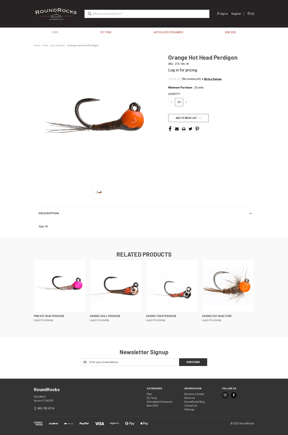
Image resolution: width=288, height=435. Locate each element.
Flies (55, 32)
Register (236, 13)
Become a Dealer (194, 394)
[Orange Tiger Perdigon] (172, 285)
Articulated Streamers (168, 32)
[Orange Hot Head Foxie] (228, 285)
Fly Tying (105, 32)
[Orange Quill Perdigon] (116, 285)
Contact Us (190, 405)
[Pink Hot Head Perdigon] (60, 285)
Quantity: (174, 94)
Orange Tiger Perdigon (161, 316)
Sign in (224, 13)
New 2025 (230, 32)
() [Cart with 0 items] (250, 13)
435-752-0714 (45, 408)
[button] (211, 79)
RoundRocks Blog (194, 401)
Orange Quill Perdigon (105, 316)
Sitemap (189, 409)
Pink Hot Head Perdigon (49, 316)
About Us (189, 397)
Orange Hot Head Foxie (217, 316)
